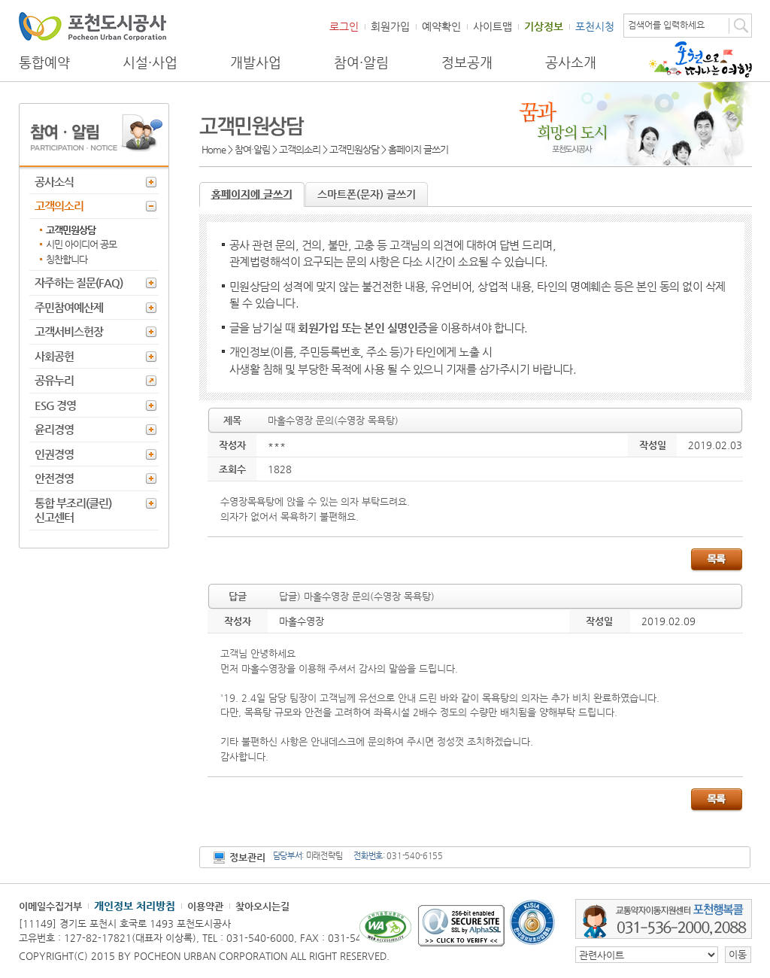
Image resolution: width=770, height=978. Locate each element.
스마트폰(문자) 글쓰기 (366, 194)
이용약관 (205, 906)
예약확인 (441, 26)
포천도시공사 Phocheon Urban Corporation (92, 26)
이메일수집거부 (50, 906)
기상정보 (543, 26)
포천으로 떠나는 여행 (700, 59)
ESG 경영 (55, 405)
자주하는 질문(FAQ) (79, 282)
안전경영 (54, 478)
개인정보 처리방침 (134, 906)
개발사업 (255, 62)
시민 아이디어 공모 (81, 244)
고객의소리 (59, 205)
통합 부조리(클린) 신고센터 (73, 510)
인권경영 (54, 454)
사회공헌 (54, 356)
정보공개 (467, 62)
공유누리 (54, 380)
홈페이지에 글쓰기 (252, 194)
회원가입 (390, 26)
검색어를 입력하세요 (666, 25)
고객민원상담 (70, 229)
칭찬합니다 (66, 259)
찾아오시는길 (262, 906)
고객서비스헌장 (69, 331)
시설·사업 (150, 62)
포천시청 (594, 26)
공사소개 (570, 62)
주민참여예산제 (69, 307)
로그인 (344, 26)
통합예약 (44, 62)
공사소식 (54, 181)
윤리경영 (54, 429)
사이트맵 (492, 26)
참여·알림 (361, 62)
